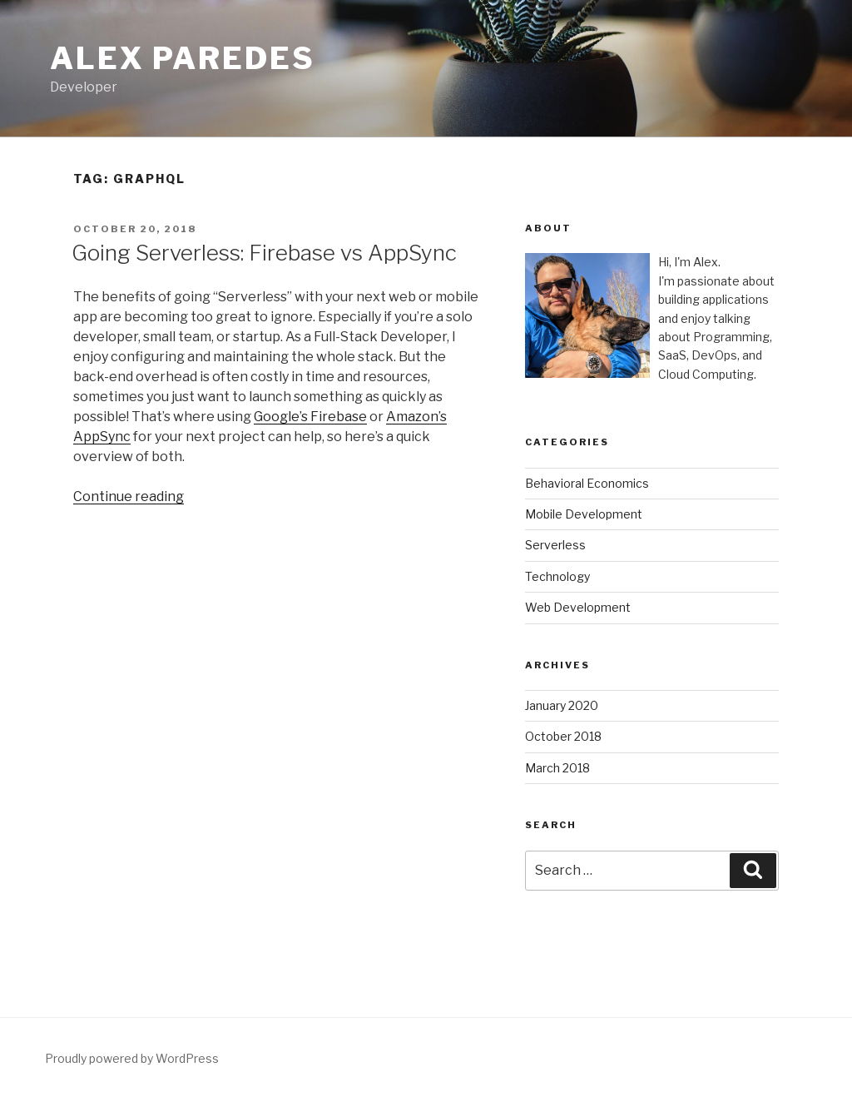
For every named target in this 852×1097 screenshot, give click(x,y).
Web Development (578, 607)
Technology (557, 576)
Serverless (555, 545)
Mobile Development (583, 514)
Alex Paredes (182, 58)
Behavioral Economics (587, 483)
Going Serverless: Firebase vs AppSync (264, 253)
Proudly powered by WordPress (132, 1058)
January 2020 (561, 705)
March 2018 (557, 768)
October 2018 (563, 736)
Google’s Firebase (310, 416)
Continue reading (128, 496)
